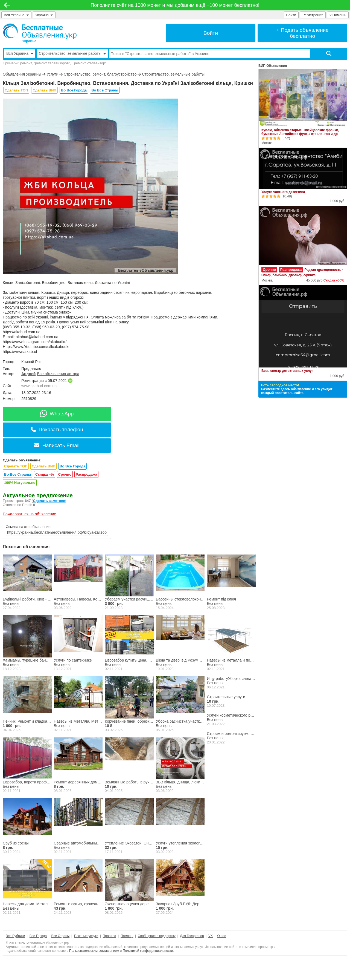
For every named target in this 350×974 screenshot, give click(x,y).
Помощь (127, 936)
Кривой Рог (31, 362)
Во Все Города (74, 90)
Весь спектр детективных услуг (287, 371)
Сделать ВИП (44, 90)
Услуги (52, 74)
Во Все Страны (104, 90)
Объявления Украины (22, 74)
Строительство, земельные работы (173, 74)
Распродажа (86, 474)
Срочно (64, 474)
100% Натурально (19, 483)
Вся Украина (16, 15)
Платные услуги (86, 936)
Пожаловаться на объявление (29, 514)
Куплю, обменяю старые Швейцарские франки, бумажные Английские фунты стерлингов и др (300, 132)
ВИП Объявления (272, 66)
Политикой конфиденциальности (148, 951)
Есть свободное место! (280, 385)
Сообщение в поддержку (157, 936)
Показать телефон (57, 429)
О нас (221, 936)
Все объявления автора (58, 374)
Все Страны (60, 936)
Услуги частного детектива (283, 192)
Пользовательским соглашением (94, 951)
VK (210, 936)
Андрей (28, 374)
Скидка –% (44, 474)
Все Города (38, 936)
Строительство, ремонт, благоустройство (100, 74)
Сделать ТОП (16, 90)
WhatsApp (57, 413)
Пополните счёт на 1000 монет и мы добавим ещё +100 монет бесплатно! (175, 5)
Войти (291, 15)
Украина (44, 15)
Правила (109, 936)
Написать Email (56, 445)
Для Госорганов (192, 936)
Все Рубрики (15, 936)
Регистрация (312, 15)
